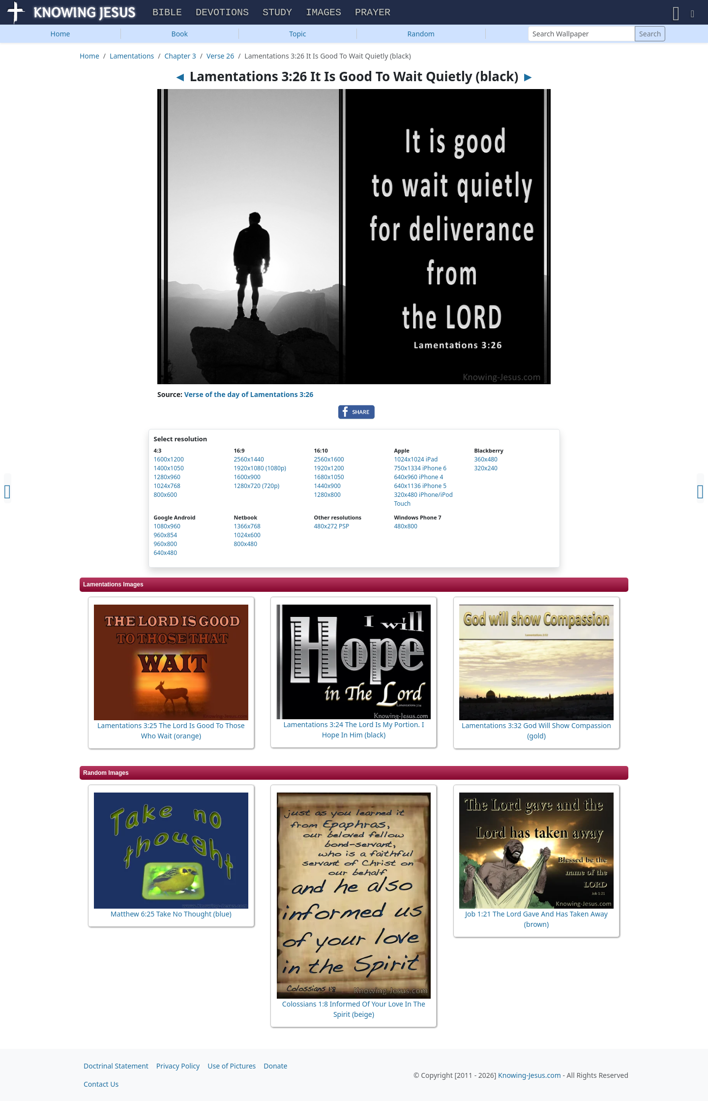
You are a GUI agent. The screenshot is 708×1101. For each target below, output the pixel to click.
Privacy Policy (178, 1065)
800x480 (245, 546)
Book (180, 36)
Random (421, 36)
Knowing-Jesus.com (529, 1075)
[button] (676, 13)
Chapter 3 (180, 58)
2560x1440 (249, 462)
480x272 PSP (331, 528)
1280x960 (167, 479)
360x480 (486, 462)
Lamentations (132, 58)
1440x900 (327, 488)
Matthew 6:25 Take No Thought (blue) (171, 916)
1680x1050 (329, 479)
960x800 (165, 546)
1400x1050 (169, 470)
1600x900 (247, 479)
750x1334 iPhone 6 (420, 470)
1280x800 (327, 497)
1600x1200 (169, 462)
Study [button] (277, 14)
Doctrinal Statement (116, 1065)
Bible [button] (167, 14)
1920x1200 (329, 470)
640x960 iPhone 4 (418, 479)
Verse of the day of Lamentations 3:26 (249, 396)
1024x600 (247, 537)
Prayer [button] (372, 14)
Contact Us (101, 1084)
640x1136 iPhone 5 (420, 488)
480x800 (405, 528)
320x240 (486, 470)
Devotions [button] (222, 14)
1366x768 (247, 528)
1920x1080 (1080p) (260, 470)
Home (60, 36)
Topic (297, 36)
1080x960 (167, 528)
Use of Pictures (231, 1065)
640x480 (165, 555)
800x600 (165, 497)
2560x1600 (329, 462)
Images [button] (323, 14)
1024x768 (167, 488)
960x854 (165, 537)
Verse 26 (220, 58)
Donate (275, 1065)
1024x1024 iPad (416, 462)
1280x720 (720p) (256, 488)
